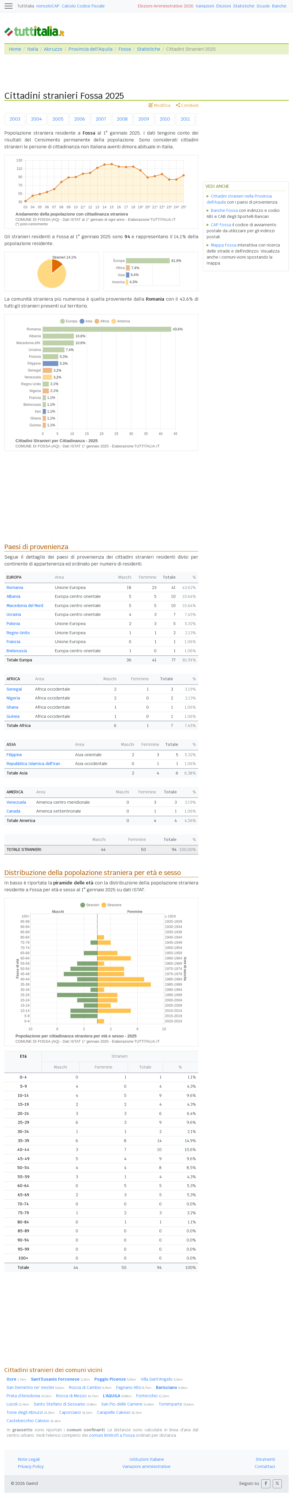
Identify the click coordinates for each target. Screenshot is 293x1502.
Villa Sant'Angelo (162, 1379)
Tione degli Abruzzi (31, 1412)
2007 (101, 119)
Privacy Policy (31, 1466)
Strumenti (265, 1459)
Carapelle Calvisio (119, 1412)
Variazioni (205, 6)
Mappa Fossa (223, 245)
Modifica (159, 105)
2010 (165, 119)
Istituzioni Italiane (146, 1459)
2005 (58, 119)
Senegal (14, 689)
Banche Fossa (224, 210)
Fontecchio (152, 1395)
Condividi (187, 105)
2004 (36, 119)
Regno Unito (18, 632)
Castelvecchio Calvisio (34, 1420)
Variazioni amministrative (146, 1466)
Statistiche (243, 6)
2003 (15, 119)
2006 (79, 119)
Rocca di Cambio (90, 1387)
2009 (143, 119)
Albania (13, 596)
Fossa (124, 49)
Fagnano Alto (133, 1387)
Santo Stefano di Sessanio (65, 1404)
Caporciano (75, 1412)
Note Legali (29, 1459)
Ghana (12, 707)
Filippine (14, 754)
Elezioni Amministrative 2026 (165, 6)
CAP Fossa (221, 224)
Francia (13, 641)
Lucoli (18, 1404)
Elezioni (223, 6)
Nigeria (13, 698)
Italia (32, 49)
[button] (265, 1483)
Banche (279, 6)
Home (15, 49)
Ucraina (14, 614)
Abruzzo (53, 49)
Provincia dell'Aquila (90, 49)
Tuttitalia (25, 6)
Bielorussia (17, 650)
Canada (13, 811)
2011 (185, 119)
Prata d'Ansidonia (29, 1395)
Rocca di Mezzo (77, 1395)
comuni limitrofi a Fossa (112, 1435)
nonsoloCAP (48, 6)
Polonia (13, 623)
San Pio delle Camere (127, 1404)
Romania (15, 587)
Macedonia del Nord (25, 605)
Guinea (13, 716)
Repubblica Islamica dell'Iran (33, 763)
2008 (122, 119)
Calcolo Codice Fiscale (83, 6)
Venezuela (16, 802)
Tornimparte (176, 1404)
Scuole (263, 6)
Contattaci (265, 1466)
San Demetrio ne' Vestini (35, 1387)
